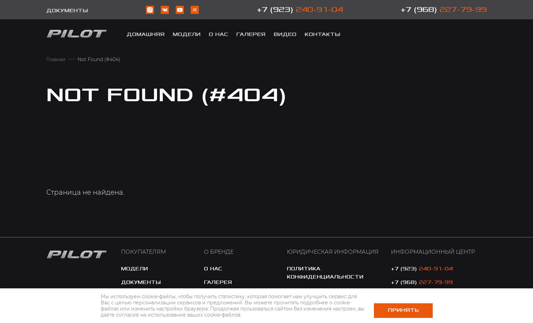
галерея (218, 282)
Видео (285, 34)
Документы (67, 10)
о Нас (218, 34)
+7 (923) (300, 10)
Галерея (250, 34)
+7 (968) (444, 10)
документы (141, 282)
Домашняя (145, 34)
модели (187, 34)
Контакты (322, 34)
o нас (213, 268)
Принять (403, 310)
